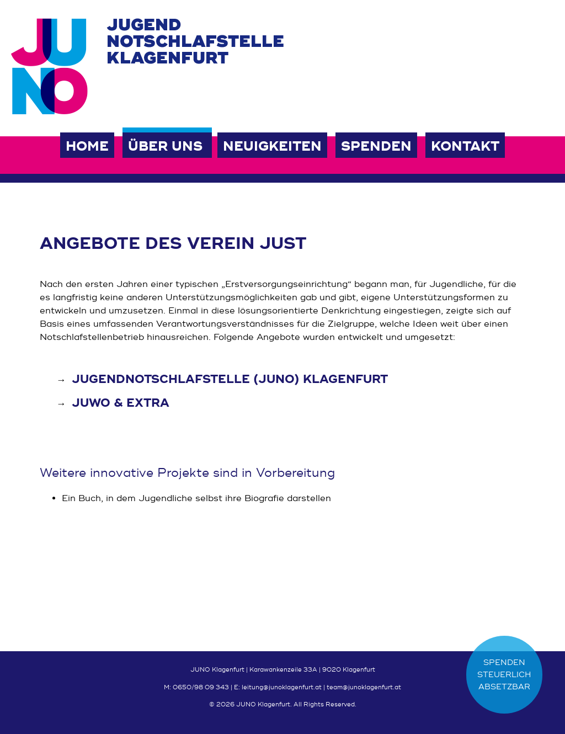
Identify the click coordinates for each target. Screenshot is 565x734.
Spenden (376, 146)
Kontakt (465, 146)
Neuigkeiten (272, 146)
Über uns (165, 146)
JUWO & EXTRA (120, 403)
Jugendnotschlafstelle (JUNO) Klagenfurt (230, 379)
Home (87, 146)
